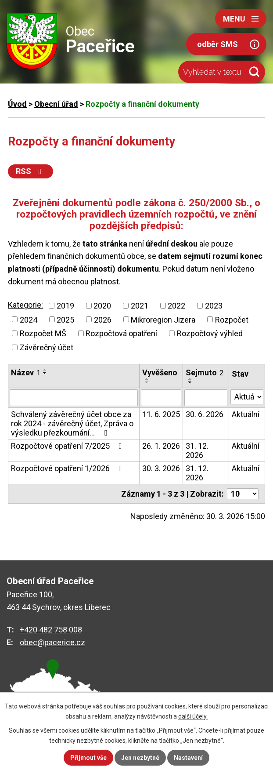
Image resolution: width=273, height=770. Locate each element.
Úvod (17, 104)
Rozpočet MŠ (43, 333)
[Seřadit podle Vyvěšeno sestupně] (147, 382)
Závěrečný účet (46, 347)
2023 (214, 305)
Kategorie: (25, 304)
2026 (102, 319)
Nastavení (188, 757)
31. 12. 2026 (197, 450)
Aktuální (245, 414)
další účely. (193, 716)
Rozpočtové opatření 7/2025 (68, 445)
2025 (65, 319)
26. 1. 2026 (161, 445)
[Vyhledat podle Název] (74, 397)
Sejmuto (204, 372)
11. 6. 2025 (161, 414)
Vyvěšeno (159, 372)
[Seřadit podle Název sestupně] (45, 373)
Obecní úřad (56, 104)
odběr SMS (217, 44)
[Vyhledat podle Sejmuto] (205, 397)
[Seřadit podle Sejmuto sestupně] (190, 382)
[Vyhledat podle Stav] (246, 396)
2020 (102, 305)
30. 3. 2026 (161, 468)
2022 (176, 305)
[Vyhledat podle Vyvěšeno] (161, 397)
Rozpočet (231, 319)
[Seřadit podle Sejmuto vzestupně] (190, 379)
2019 (65, 305)
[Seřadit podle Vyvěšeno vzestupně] (147, 379)
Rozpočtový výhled (210, 333)
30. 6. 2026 (204, 414)
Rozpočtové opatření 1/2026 (68, 468)
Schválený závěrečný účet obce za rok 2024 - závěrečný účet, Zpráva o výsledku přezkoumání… (72, 423)
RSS (30, 171)
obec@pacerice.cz (52, 642)
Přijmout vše (88, 757)
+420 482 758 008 (51, 629)
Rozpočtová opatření (121, 333)
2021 (139, 305)
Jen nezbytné (140, 757)
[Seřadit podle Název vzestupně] (45, 369)
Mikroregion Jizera (163, 319)
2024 (28, 319)
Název (25, 372)
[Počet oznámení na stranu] (243, 493)
